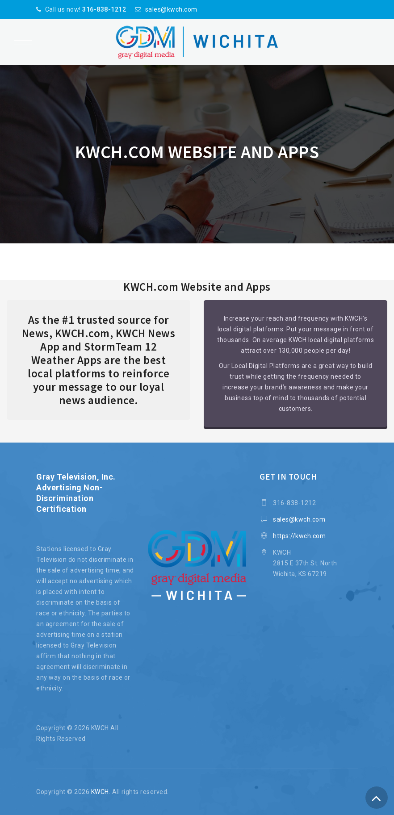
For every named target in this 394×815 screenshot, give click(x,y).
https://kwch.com (299, 535)
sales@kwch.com (171, 9)
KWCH (100, 791)
